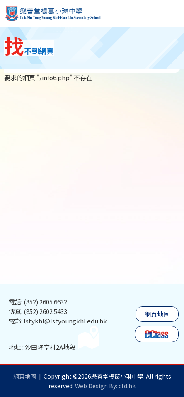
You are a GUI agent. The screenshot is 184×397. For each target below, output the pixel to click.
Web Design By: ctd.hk (105, 386)
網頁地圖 (157, 314)
